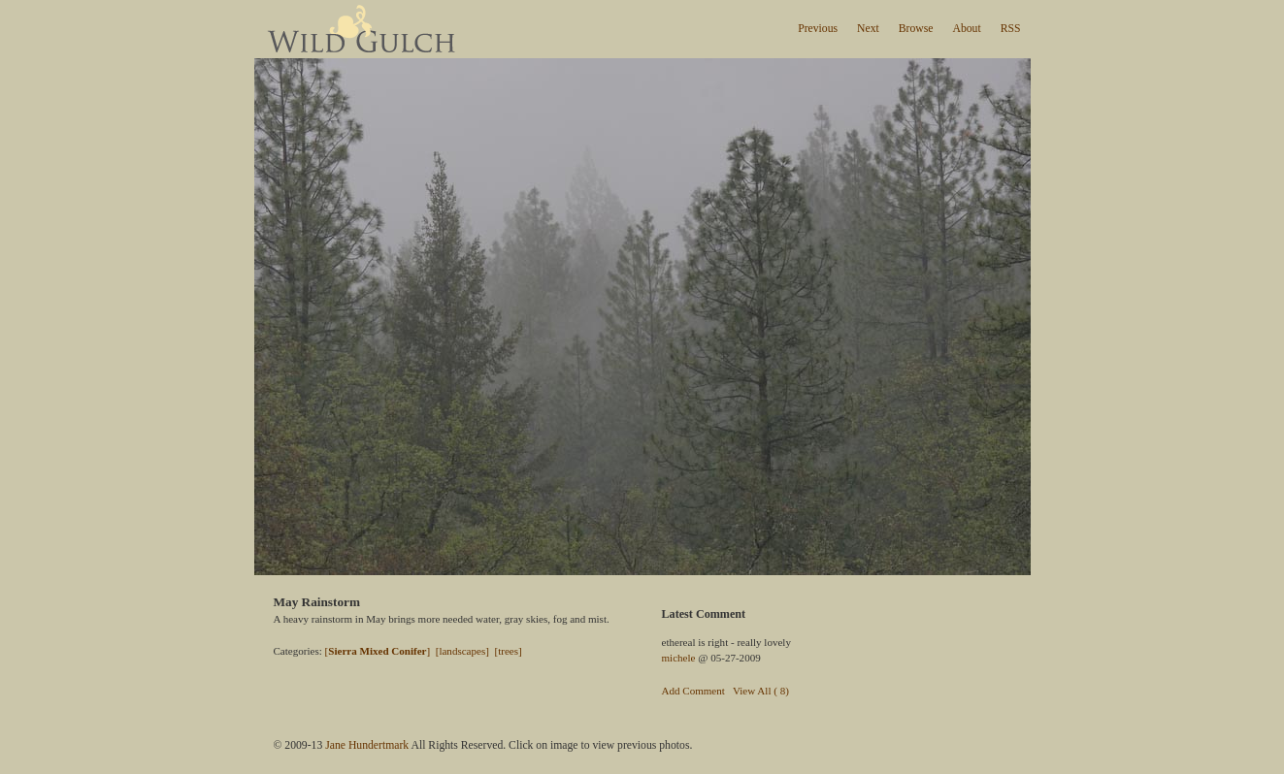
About (966, 28)
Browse (916, 28)
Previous (818, 28)
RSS (1011, 28)
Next (868, 28)
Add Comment (693, 690)
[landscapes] (462, 651)
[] (378, 651)
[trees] (507, 651)
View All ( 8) (761, 690)
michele (679, 657)
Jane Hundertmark (367, 745)
